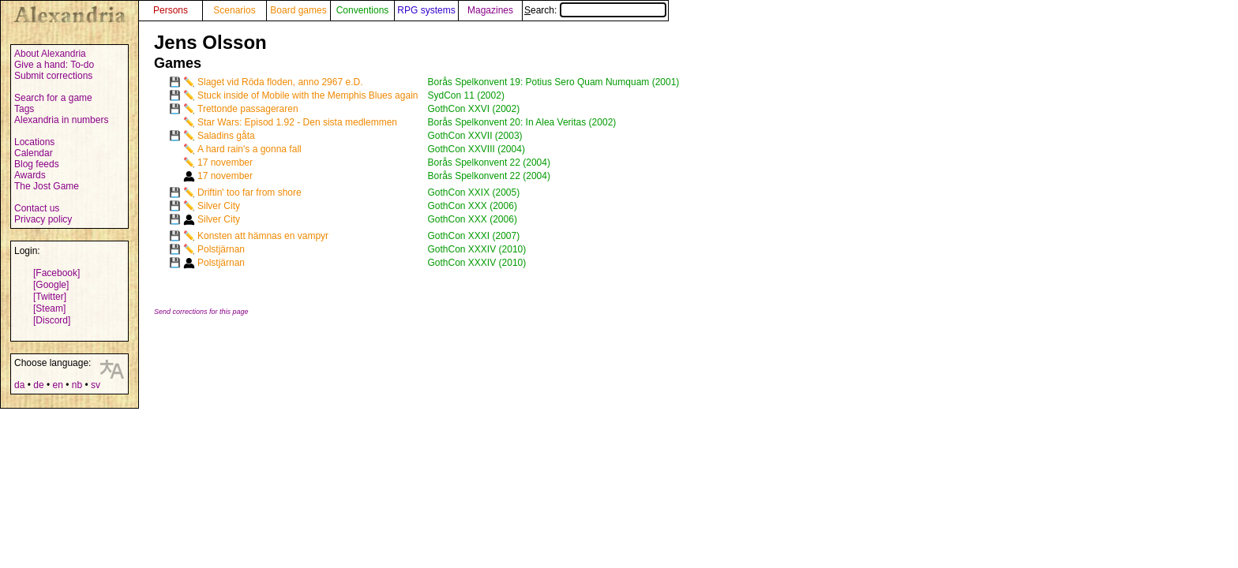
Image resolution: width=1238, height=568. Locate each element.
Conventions (362, 10)
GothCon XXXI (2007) (473, 235)
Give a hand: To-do (54, 64)
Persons (170, 10)
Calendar (33, 153)
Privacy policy (43, 219)
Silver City (218, 205)
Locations (34, 142)
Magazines (490, 10)
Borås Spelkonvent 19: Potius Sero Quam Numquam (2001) (553, 82)
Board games (298, 10)
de (38, 384)
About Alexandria (50, 53)
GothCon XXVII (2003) (474, 135)
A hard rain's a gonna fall (249, 149)
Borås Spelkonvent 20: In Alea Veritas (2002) (521, 122)
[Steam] (49, 308)
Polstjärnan (221, 249)
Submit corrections (53, 75)
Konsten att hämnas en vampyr (262, 235)
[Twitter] (49, 296)
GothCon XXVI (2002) (473, 108)
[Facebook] (56, 272)
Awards (30, 175)
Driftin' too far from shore (249, 192)
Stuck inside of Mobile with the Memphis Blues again (307, 95)
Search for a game (53, 97)
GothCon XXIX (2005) (473, 192)
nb (77, 384)
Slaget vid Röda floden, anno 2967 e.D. (279, 82)
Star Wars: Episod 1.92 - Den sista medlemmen (297, 122)
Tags (24, 108)
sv (95, 384)
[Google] (51, 284)
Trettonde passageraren (247, 108)
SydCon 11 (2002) (465, 95)
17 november (225, 162)
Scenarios (234, 10)
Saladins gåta (226, 135)
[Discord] (51, 320)
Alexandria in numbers (61, 119)
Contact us (36, 208)
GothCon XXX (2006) (471, 205)
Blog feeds (36, 164)
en (57, 384)
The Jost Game (46, 186)
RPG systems (426, 10)
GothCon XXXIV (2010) (476, 249)
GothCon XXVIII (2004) (475, 149)
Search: (595, 10)
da (19, 384)
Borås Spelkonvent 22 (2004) (488, 162)
